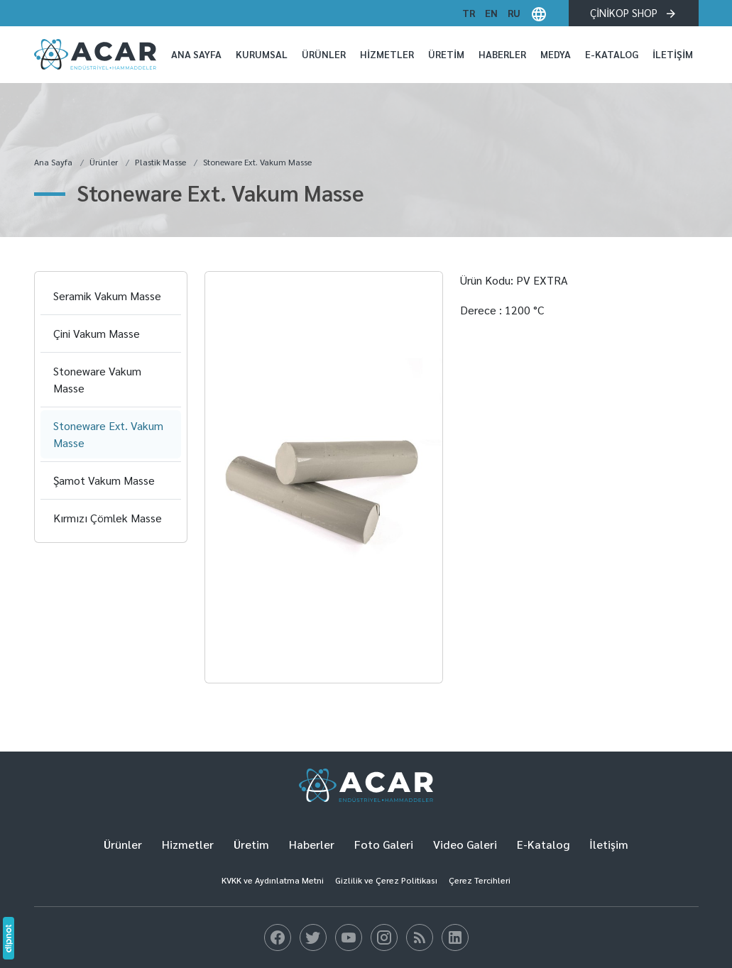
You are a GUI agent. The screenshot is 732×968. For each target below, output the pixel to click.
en (491, 12)
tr (468, 12)
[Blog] (277, 937)
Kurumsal (262, 54)
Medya (555, 54)
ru (514, 12)
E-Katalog (611, 54)
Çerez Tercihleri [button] (479, 880)
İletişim (672, 54)
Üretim (446, 54)
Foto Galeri (383, 844)
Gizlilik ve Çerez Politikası (386, 880)
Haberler (502, 54)
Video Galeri (465, 844)
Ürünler (324, 54)
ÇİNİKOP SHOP (633, 13)
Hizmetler (387, 54)
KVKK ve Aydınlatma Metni (273, 880)
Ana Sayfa (196, 54)
